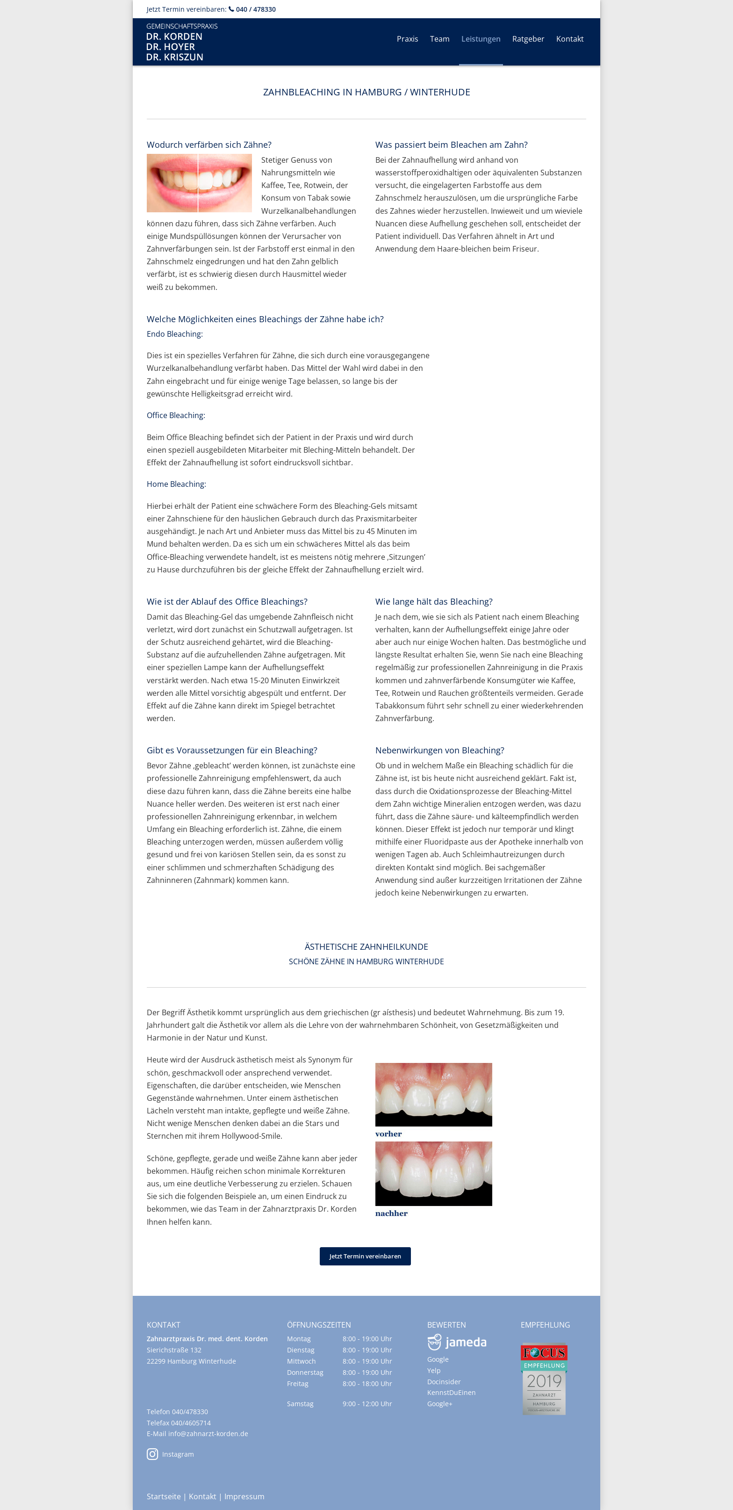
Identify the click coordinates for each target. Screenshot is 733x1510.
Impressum (244, 1496)
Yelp (434, 1370)
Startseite (164, 1496)
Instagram (170, 1454)
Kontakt (570, 39)
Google (438, 1359)
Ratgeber (528, 39)
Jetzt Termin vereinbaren (365, 1256)
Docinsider (444, 1381)
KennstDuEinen (451, 1392)
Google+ (440, 1403)
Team (440, 39)
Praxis (407, 39)
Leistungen (481, 39)
